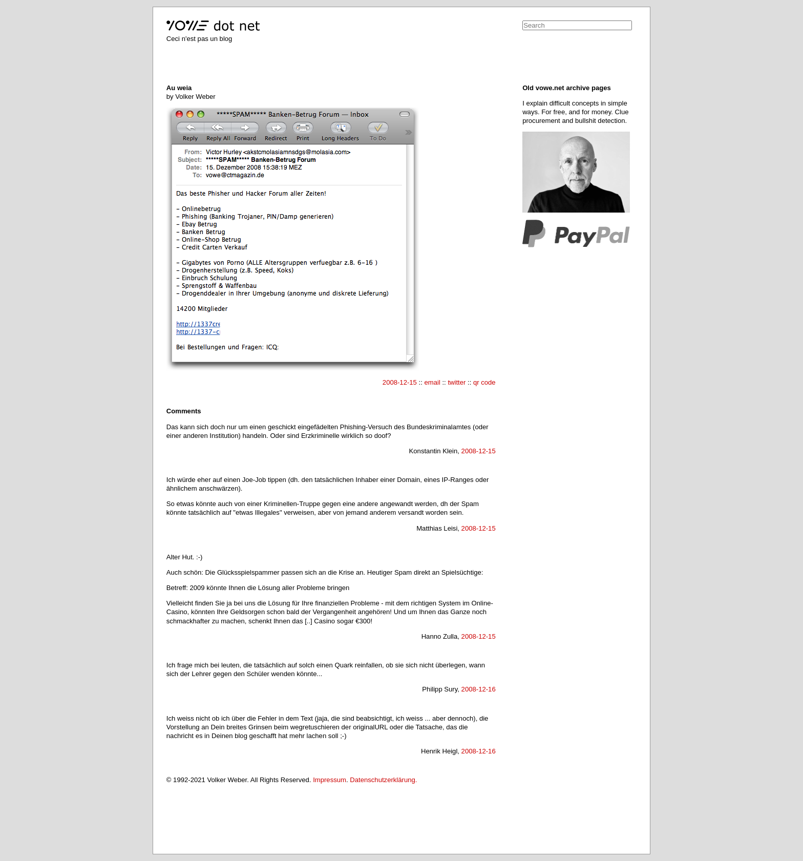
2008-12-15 (400, 382)
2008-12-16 (478, 689)
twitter (457, 382)
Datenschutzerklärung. (383, 780)
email (432, 382)
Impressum (329, 780)
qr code (484, 382)
